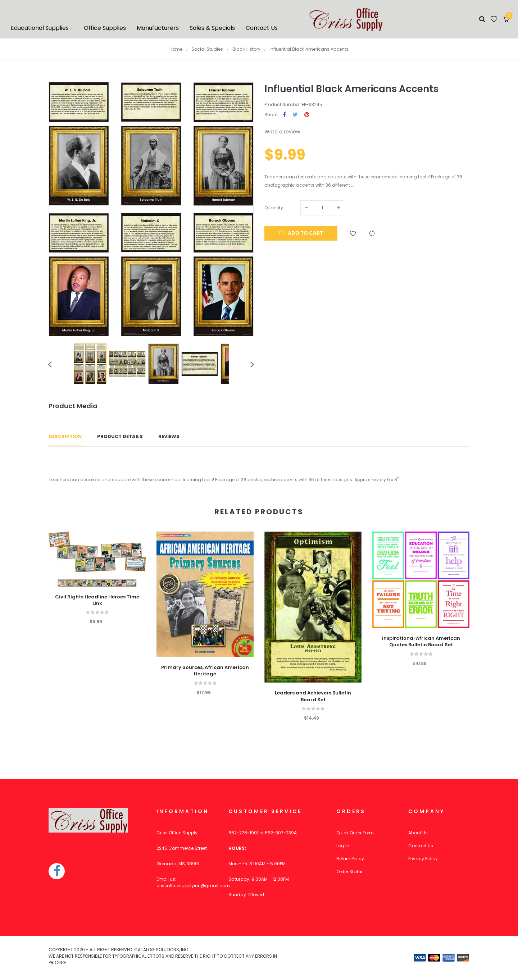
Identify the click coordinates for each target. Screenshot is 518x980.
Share (284, 114)
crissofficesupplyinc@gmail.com (193, 886)
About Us (418, 833)
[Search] (449, 19)
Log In (342, 846)
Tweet (295, 114)
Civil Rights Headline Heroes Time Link (97, 600)
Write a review (282, 131)
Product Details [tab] (120, 436)
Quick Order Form (355, 833)
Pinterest (306, 114)
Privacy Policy (423, 859)
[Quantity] (322, 208)
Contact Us (420, 846)
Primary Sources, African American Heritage (205, 670)
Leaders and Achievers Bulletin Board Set (313, 696)
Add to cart (301, 233)
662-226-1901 (243, 833)
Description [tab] (65, 436)
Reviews (169, 436)
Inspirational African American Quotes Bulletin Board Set (421, 641)
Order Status (350, 872)
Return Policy (350, 859)
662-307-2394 (281, 833)
